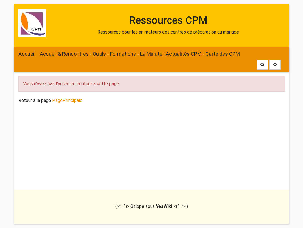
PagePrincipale (67, 100)
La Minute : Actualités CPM (171, 54)
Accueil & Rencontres (64, 54)
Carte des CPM (222, 54)
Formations (123, 54)
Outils (99, 54)
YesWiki (164, 206)
